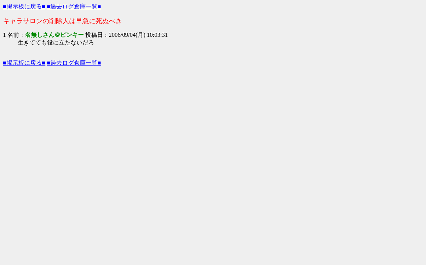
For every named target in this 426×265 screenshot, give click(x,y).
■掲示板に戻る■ (24, 6)
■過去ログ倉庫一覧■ (74, 6)
